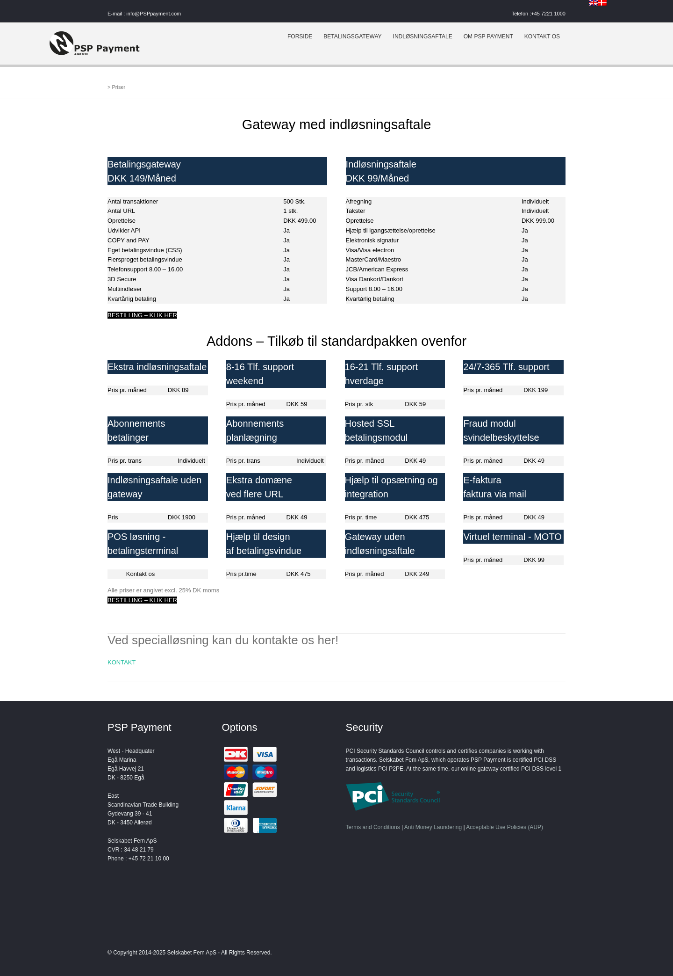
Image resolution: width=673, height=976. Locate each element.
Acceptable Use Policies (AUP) (504, 827)
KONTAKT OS (542, 36)
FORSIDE (299, 36)
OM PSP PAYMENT (488, 36)
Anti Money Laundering (433, 827)
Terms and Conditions (373, 827)
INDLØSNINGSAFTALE (422, 36)
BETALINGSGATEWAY (352, 36)
